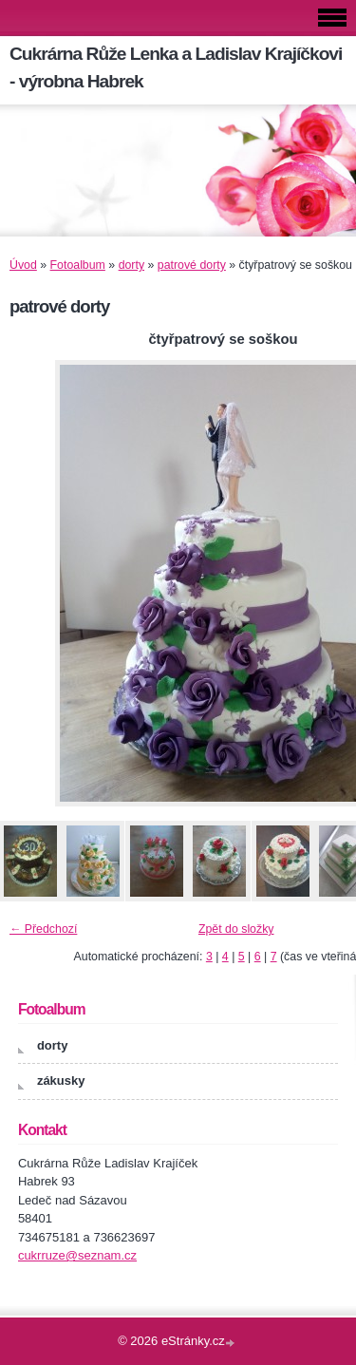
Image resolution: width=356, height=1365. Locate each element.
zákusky (61, 1080)
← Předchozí (43, 929)
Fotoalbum (77, 265)
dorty (131, 265)
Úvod (23, 265)
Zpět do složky (236, 929)
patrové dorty (192, 265)
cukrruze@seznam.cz (77, 1255)
